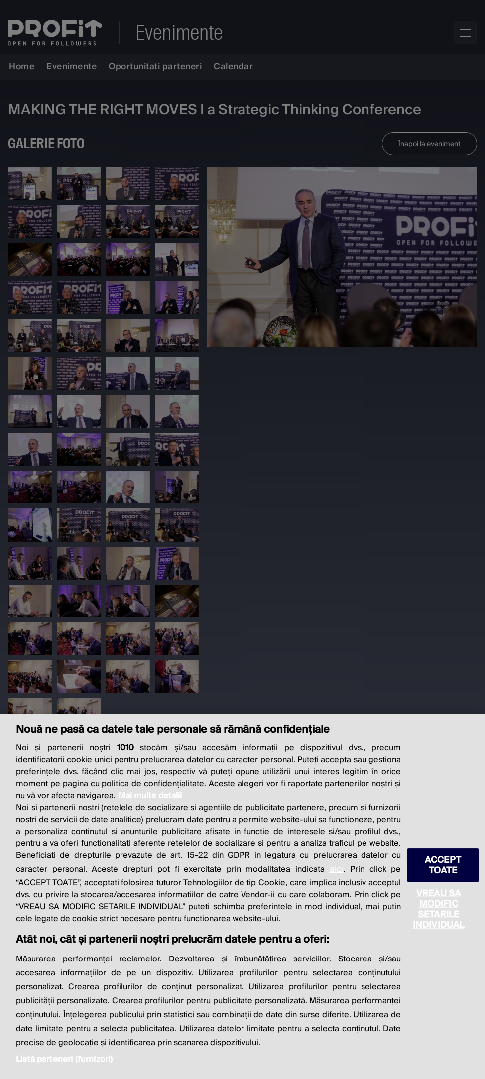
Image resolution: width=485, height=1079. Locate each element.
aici (337, 869)
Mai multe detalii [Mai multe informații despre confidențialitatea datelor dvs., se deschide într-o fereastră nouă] (150, 796)
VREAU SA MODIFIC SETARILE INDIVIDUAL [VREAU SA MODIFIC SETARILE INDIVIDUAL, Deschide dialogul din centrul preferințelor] (439, 909)
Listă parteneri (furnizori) (64, 1059)
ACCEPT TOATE (443, 865)
